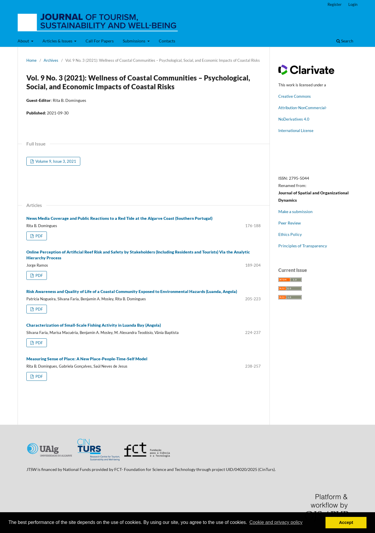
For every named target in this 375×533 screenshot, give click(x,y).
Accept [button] (346, 522)
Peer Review (289, 222)
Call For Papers (100, 40)
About (24, 40)
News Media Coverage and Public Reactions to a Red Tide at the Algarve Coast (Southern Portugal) (119, 218)
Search (344, 40)
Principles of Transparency (302, 245)
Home (31, 60)
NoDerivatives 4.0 (293, 119)
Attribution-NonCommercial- (302, 107)
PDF (39, 236)
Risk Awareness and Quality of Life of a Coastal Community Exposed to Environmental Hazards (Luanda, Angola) (131, 291)
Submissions (134, 40)
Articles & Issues (57, 40)
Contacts (167, 40)
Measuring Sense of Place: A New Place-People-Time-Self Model (86, 358)
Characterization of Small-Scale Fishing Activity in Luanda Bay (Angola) (93, 325)
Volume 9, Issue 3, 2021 (55, 161)
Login (352, 4)
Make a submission (295, 211)
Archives (51, 60)
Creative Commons (294, 96)
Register (335, 4)
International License (295, 130)
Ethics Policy (290, 234)
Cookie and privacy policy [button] (275, 522)
